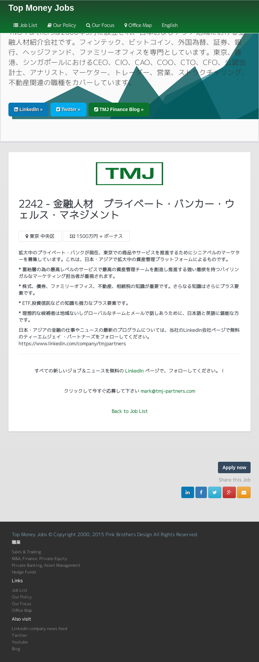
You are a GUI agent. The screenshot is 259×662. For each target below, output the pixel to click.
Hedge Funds (24, 572)
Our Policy (61, 25)
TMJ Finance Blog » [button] (119, 109)
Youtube (20, 642)
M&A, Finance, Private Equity (39, 558)
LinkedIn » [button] (28, 109)
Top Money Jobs (41, 7)
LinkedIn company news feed (39, 628)
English (170, 25)
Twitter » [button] (68, 109)
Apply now (234, 467)
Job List (25, 25)
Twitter (19, 635)
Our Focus (100, 25)
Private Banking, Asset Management (46, 565)
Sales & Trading (26, 552)
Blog (16, 649)
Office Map (138, 25)
